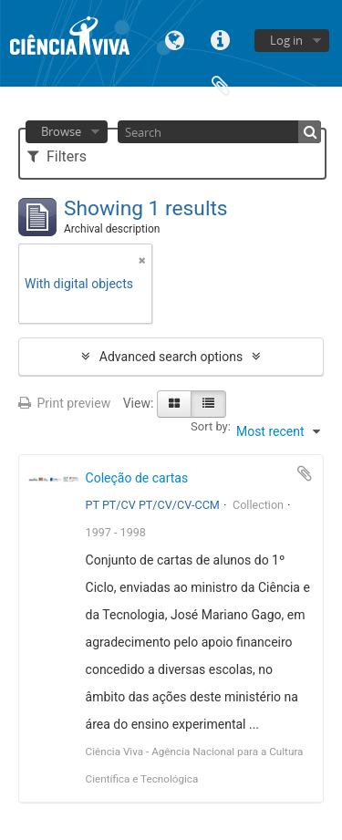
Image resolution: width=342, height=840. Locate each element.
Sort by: (211, 426)
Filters (57, 156)
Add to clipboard (304, 473)
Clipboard (221, 84)
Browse (61, 131)
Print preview (64, 403)
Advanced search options (171, 356)
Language (175, 39)
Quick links (221, 39)
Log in (286, 40)
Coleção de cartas (137, 478)
